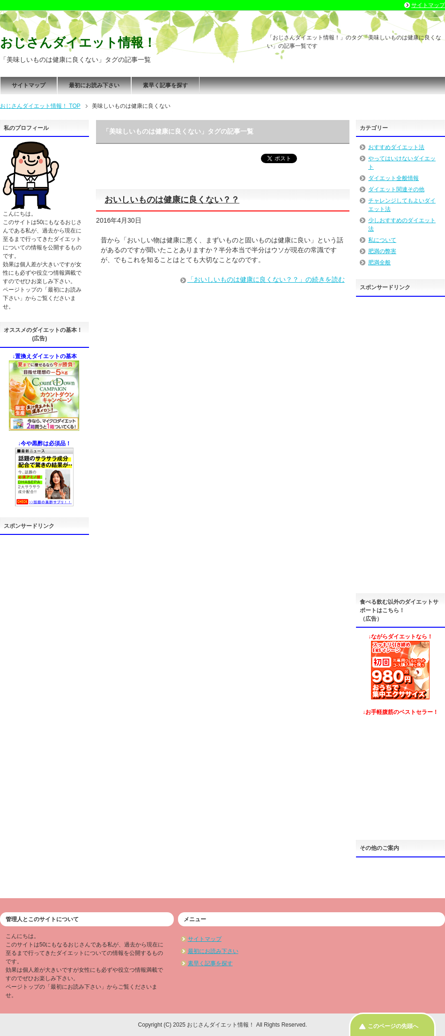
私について (382, 240)
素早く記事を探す (165, 85)
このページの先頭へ (393, 1026)
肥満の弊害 (382, 251)
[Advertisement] (44, 680)
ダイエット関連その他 (396, 189)
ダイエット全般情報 (393, 178)
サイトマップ (28, 85)
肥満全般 (379, 262)
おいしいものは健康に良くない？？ (171, 199)
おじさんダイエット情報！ (78, 43)
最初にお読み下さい (94, 85)
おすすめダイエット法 (396, 147)
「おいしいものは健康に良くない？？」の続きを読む (266, 279)
